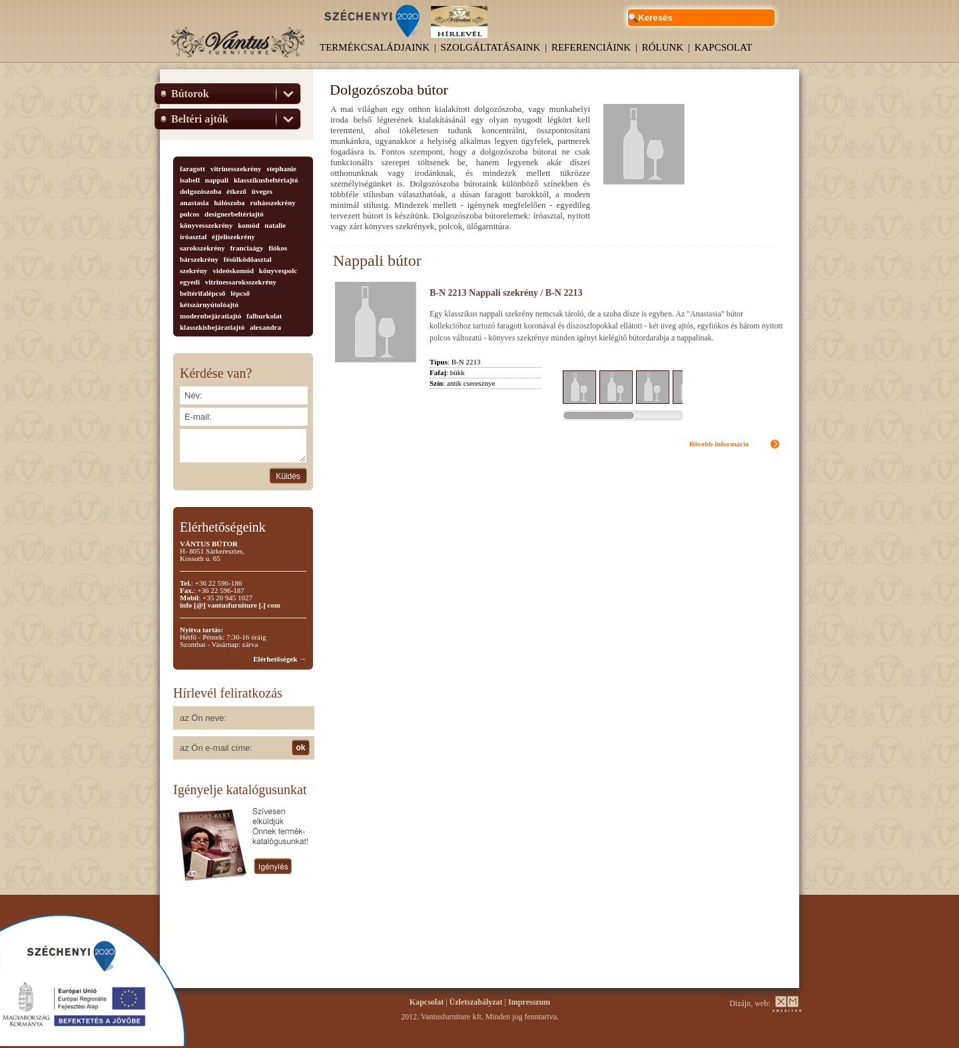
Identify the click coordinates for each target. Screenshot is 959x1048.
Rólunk (663, 47)
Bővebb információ (719, 444)
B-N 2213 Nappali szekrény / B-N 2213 (506, 293)
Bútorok (190, 93)
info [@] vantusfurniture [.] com (230, 605)
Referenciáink (591, 47)
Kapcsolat (724, 47)
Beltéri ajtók (199, 119)
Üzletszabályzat (476, 1002)
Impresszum (529, 1002)
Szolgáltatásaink (491, 47)
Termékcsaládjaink (375, 47)
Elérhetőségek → (279, 659)
